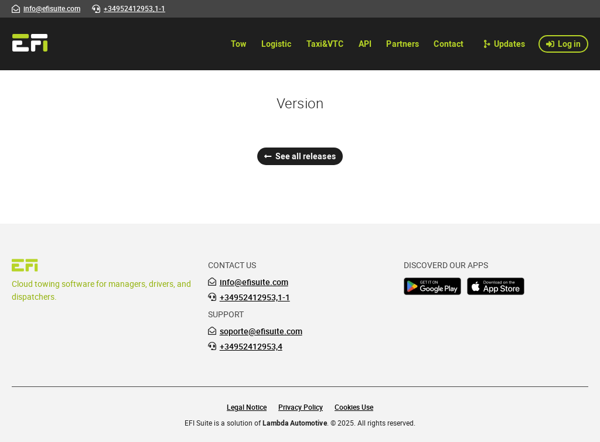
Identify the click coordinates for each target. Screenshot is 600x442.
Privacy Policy (300, 407)
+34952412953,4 (251, 346)
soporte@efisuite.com (261, 331)
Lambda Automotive (294, 422)
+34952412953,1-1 (255, 297)
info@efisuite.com (254, 282)
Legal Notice (247, 407)
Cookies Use (354, 407)
